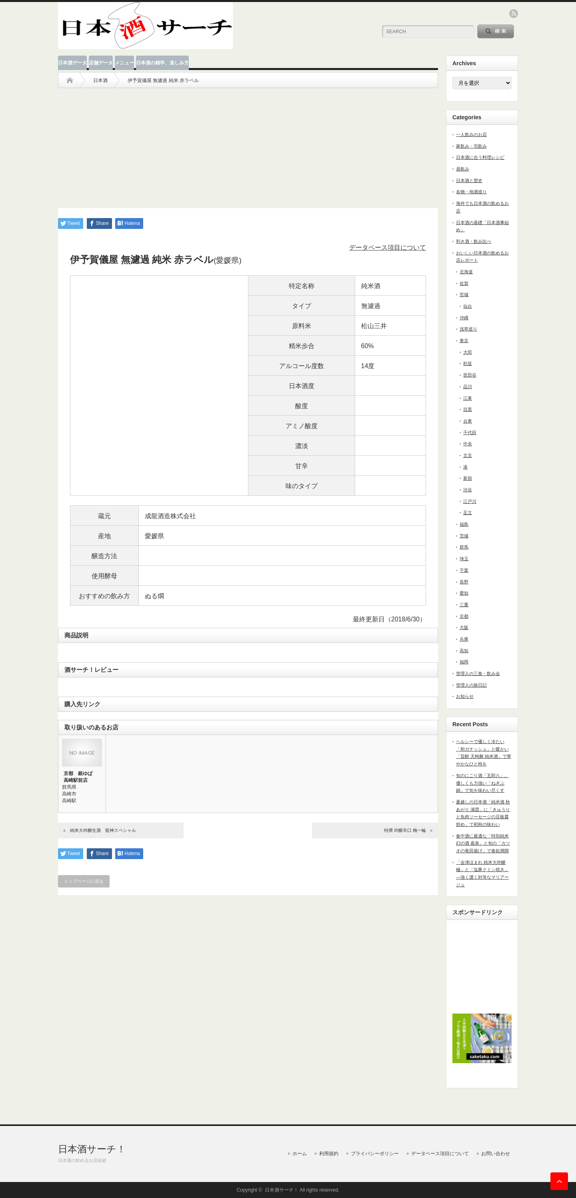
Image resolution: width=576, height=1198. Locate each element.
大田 (467, 352)
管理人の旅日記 (471, 685)
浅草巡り (468, 329)
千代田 (469, 432)
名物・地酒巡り (471, 191)
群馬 (464, 547)
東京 (464, 340)
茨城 (464, 535)
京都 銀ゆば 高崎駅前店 (80, 777)
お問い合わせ (495, 1153)
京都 (464, 616)
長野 (464, 581)
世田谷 (469, 375)
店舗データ (101, 63)
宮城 (464, 294)
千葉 (464, 570)
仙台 (467, 306)
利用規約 (328, 1153)
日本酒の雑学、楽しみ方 (162, 63)
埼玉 (464, 558)
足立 (467, 512)
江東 (467, 398)
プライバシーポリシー (375, 1153)
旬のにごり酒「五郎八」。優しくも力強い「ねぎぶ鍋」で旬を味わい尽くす (482, 783)
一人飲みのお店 (471, 134)
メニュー (124, 63)
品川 (467, 386)
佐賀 (464, 283)
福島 (464, 524)
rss (513, 13)
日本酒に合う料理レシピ (480, 157)
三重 (464, 604)
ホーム (299, 1153)
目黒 (467, 409)
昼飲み (462, 168)
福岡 (464, 661)
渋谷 (467, 489)
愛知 (464, 593)
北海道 (466, 271)
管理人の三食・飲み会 (478, 673)
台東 (467, 421)
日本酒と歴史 (469, 180)
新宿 (467, 478)
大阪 (464, 627)
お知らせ (465, 696)
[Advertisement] (248, 144)
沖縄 (464, 317)
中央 (467, 443)
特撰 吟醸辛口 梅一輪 (405, 830)
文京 (467, 455)
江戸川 (469, 501)
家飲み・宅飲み (471, 146)
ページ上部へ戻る (559, 1181)
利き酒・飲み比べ (473, 241)
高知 (464, 650)
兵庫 (464, 639)
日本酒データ (72, 63)
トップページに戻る (84, 881)
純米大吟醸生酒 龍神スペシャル (103, 830)
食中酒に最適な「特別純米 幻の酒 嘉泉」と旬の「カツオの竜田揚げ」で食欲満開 (483, 843)
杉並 (467, 363)
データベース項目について (387, 247)
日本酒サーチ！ (92, 1149)
